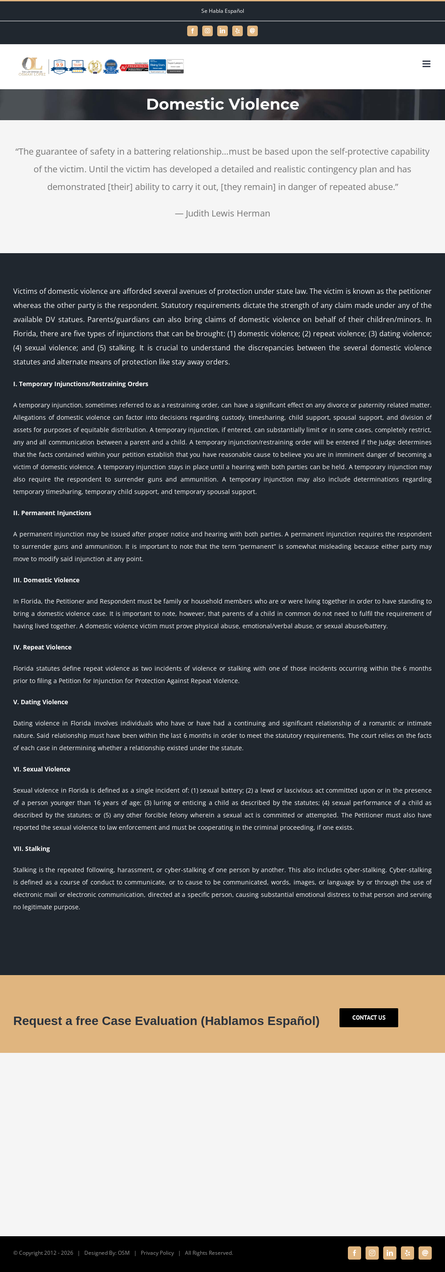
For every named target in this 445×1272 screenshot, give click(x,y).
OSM (124, 1253)
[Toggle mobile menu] (427, 63)
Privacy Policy (157, 1253)
